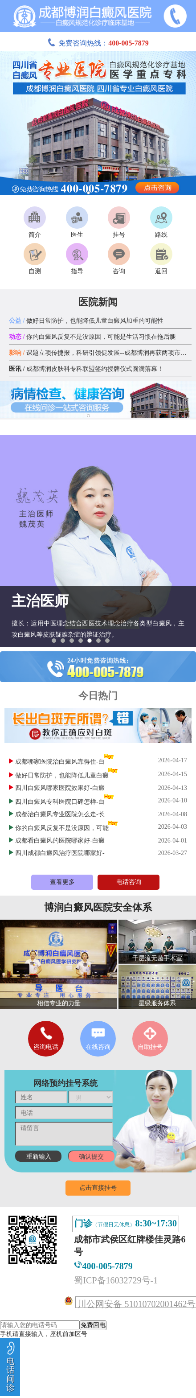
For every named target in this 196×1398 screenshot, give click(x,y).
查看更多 (62, 882)
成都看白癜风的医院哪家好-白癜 (60, 840)
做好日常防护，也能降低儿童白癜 (62, 775)
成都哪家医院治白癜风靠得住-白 (60, 761)
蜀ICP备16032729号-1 (116, 1280)
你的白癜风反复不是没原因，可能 (62, 828)
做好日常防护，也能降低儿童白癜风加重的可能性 (86, 320)
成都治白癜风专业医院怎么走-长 (60, 814)
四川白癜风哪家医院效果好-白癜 (60, 788)
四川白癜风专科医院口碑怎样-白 (60, 801)
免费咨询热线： (98, 43)
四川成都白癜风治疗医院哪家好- (60, 853)
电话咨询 (128, 882)
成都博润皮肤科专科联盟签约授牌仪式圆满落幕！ (86, 369)
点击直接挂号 (98, 1187)
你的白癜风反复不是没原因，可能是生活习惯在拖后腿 (92, 336)
